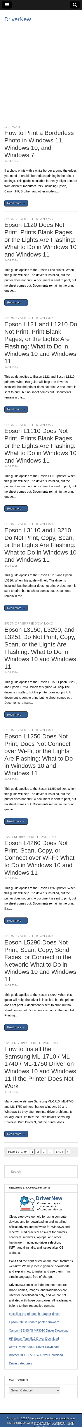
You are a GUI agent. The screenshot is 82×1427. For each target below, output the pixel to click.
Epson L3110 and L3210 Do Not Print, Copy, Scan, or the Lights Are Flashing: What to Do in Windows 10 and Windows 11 (40, 545)
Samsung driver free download (31, 1043)
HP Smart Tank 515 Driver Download (34, 1338)
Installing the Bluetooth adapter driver (34, 1314)
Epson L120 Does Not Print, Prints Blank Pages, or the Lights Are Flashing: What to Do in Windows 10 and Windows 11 (40, 239)
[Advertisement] (41, 79)
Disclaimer (58, 1422)
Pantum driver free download (30, 837)
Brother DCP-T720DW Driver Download (36, 1355)
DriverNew (17, 19)
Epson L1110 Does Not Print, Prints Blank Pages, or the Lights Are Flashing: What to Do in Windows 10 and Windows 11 (40, 445)
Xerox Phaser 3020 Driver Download (34, 1347)
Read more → (16, 203)
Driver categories (20, 1363)
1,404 (59, 1151)
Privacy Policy (42, 1422)
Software (12, 127)
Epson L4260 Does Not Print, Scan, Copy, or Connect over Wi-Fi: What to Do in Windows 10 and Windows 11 (39, 858)
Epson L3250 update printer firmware (34, 1322)
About (70, 1422)
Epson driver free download (28, 219)
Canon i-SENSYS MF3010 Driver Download (38, 1330)
